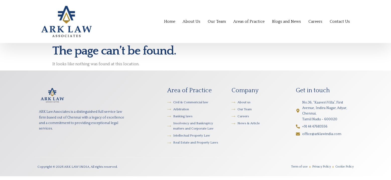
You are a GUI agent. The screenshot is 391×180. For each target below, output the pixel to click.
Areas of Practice (249, 21)
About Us (191, 21)
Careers (315, 21)
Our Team (217, 21)
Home (169, 21)
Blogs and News (286, 21)
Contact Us (340, 21)
